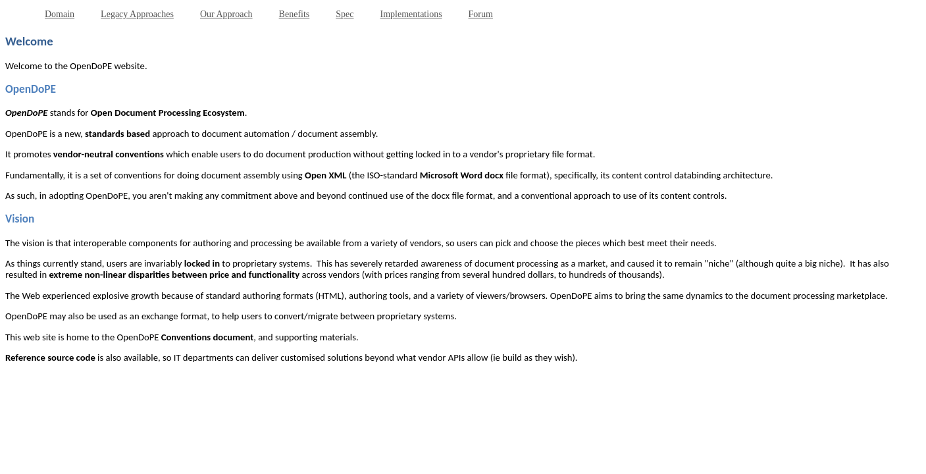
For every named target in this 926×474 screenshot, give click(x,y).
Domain (59, 14)
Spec (344, 14)
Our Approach (226, 14)
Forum (481, 14)
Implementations (411, 14)
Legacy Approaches (137, 14)
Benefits (294, 14)
